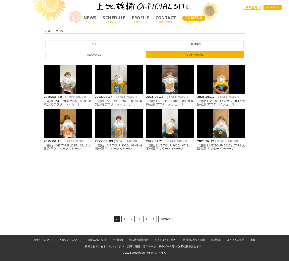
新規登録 (252, 7)
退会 (252, 239)
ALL (94, 44)
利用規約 (118, 239)
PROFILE (140, 19)
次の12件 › (167, 218)
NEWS (90, 19)
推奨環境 (216, 239)
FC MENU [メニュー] (194, 18)
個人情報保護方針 (139, 239)
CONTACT (166, 19)
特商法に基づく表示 (194, 239)
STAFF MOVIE (195, 54)
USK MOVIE (195, 44)
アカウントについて (70, 239)
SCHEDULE (114, 19)
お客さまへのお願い (166, 239)
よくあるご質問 (235, 239)
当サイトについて (43, 239)
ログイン (272, 7)
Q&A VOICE (94, 54)
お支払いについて (97, 239)
